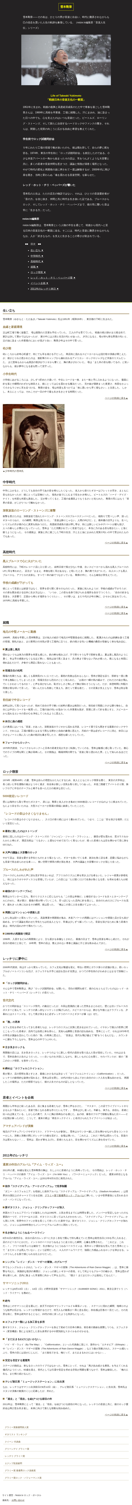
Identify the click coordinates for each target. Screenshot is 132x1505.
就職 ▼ (35, 267)
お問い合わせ (18, 1500)
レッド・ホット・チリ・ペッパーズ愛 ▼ (53, 277)
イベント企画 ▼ (39, 283)
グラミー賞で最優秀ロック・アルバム (64, 1195)
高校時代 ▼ (37, 261)
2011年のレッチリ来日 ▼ (45, 288)
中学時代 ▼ (37, 256)
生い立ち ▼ (37, 250)
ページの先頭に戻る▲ (116, 398)
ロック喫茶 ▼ (38, 272)
